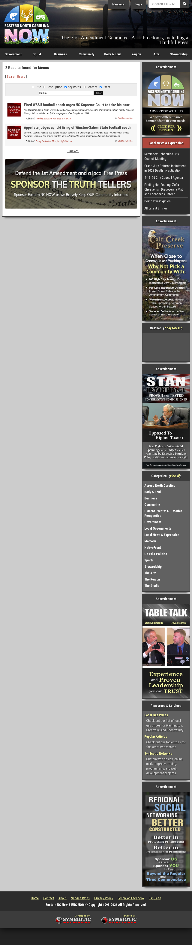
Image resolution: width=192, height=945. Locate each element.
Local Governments (157, 528)
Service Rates (80, 898)
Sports (149, 560)
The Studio (151, 586)
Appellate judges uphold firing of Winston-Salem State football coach (77, 127)
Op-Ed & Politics (155, 554)
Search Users (16, 76)
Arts (156, 54)
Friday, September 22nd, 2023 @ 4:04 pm (54, 141)
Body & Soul (112, 54)
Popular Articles (155, 737)
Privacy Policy (103, 898)
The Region (152, 579)
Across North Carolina (159, 485)
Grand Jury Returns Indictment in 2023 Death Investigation (165, 168)
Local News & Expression (161, 535)
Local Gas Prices (156, 715)
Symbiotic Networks (158, 753)
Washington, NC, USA (166, 347)
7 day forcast (173, 328)
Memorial (151, 541)
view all (175, 476)
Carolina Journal (125, 118)
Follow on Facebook (131, 898)
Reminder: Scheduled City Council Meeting (161, 156)
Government (13, 54)
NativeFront (152, 547)
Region (136, 54)
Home (35, 898)
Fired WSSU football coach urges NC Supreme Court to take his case (77, 105)
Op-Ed (37, 54)
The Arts (150, 573)
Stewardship (179, 54)
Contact (48, 898)
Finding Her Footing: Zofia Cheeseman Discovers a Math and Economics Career (164, 189)
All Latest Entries (156, 208)
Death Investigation (157, 201)
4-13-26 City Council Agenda (163, 178)
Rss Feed (155, 898)
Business (60, 54)
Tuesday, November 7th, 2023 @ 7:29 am (53, 118)
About (62, 898)
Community (86, 54)
